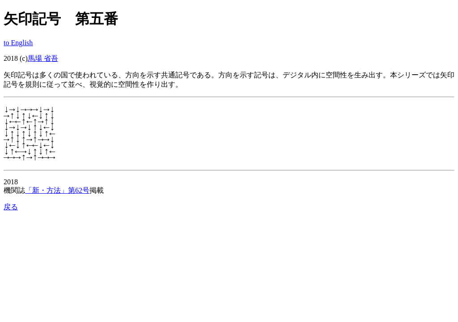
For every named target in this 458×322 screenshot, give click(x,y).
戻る (11, 207)
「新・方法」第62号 (57, 190)
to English (18, 43)
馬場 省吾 (43, 58)
